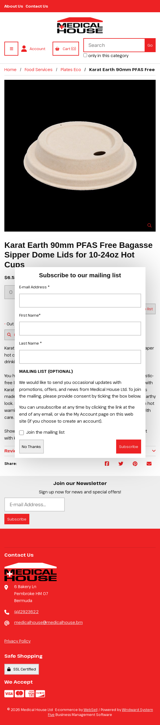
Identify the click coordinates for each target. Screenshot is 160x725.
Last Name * (30, 343)
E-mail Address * (34, 287)
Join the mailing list (41, 432)
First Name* (30, 315)
